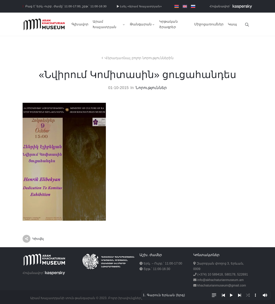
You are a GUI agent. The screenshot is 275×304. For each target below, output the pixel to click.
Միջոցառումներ (209, 24)
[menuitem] (176, 6)
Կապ (232, 24)
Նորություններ (151, 87)
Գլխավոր (80, 24)
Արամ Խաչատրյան (109, 24)
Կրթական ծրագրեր (168, 24)
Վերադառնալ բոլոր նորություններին (138, 58)
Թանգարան (142, 24)
